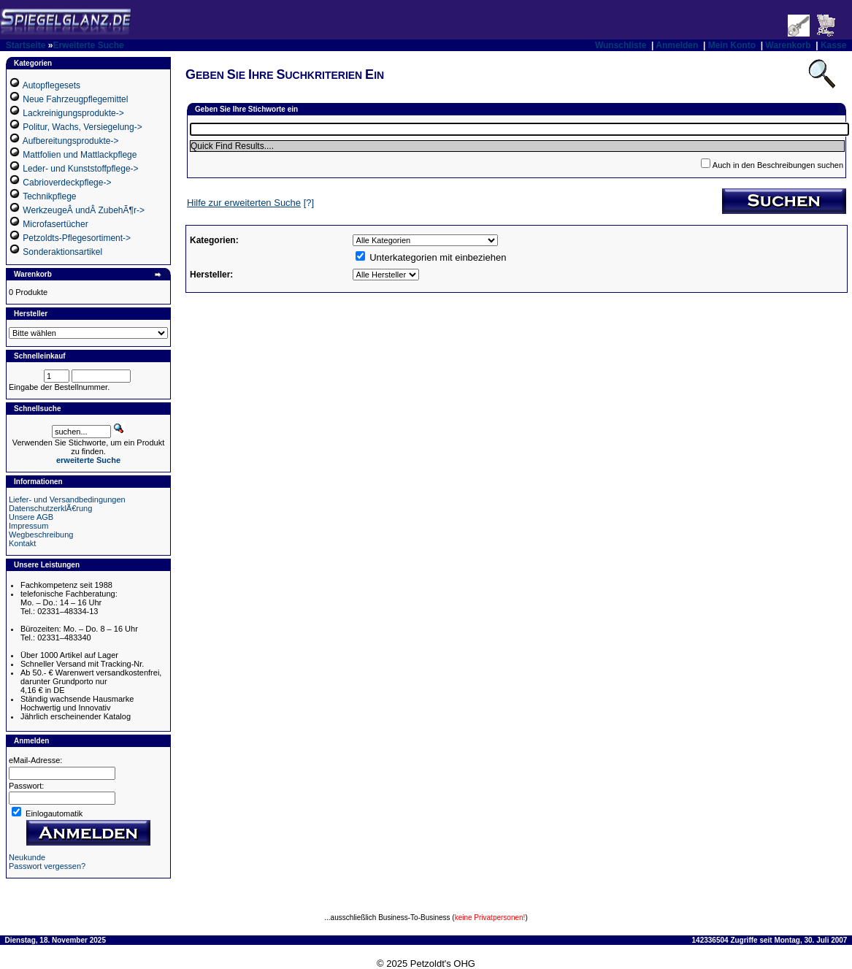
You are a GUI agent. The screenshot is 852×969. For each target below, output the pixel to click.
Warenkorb (787, 45)
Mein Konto (732, 45)
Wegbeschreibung (41, 534)
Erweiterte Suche (88, 45)
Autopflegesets (51, 85)
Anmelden (677, 45)
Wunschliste (620, 45)
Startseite (26, 45)
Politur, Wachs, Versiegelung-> (82, 127)
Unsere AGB (31, 517)
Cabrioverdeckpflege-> (67, 182)
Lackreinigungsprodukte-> (73, 113)
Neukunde (27, 857)
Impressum (28, 525)
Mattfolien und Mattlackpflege (80, 155)
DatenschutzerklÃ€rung (50, 508)
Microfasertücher (55, 224)
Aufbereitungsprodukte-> (71, 141)
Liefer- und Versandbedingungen (67, 499)
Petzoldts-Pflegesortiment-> (77, 238)
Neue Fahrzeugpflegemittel (75, 99)
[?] (250, 202)
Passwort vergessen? (47, 866)
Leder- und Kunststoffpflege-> (80, 169)
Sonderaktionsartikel (62, 252)
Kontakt (22, 543)
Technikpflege (49, 196)
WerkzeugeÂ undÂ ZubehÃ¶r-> (84, 210)
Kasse (833, 45)
